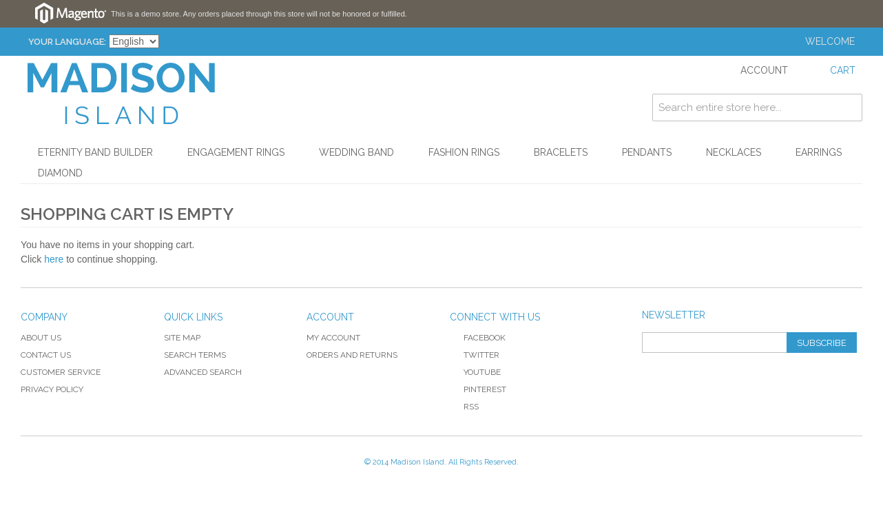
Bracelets (561, 152)
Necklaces (733, 152)
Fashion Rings (463, 152)
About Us (41, 338)
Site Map (182, 338)
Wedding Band (356, 152)
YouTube (475, 372)
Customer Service (61, 372)
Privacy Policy (52, 389)
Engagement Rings (235, 152)
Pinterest (478, 389)
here (53, 259)
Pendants (647, 152)
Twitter (474, 355)
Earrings (819, 152)
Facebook (478, 338)
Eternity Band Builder (95, 152)
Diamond (60, 172)
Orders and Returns (352, 355)
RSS (464, 406)
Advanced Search (203, 372)
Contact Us (46, 355)
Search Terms (195, 355)
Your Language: (67, 42)
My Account (333, 338)
